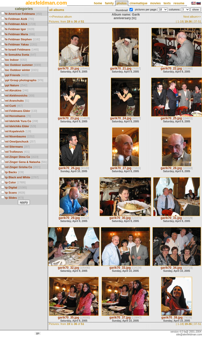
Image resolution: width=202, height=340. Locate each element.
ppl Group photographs (21, 80)
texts (167, 3)
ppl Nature (12, 85)
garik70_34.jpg (171, 267)
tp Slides (11, 197)
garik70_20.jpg (68, 68)
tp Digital (11, 187)
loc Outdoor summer (19, 64)
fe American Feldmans (20, 13)
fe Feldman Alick (16, 24)
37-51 (197, 21)
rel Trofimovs (14, 151)
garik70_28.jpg (171, 168)
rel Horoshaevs (15, 116)
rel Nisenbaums (15, 136)
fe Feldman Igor (15, 29)
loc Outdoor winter (17, 70)
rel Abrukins (13, 90)
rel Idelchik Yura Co (18, 121)
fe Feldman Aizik (16, 18)
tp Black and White (17, 177)
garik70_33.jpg (119, 267)
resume (178, 3)
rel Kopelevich (14, 131)
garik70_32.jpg (68, 267)
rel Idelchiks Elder (17, 126)
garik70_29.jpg (69, 218)
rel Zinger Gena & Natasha (22, 161)
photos (121, 3)
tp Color (10, 182)
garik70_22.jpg (171, 68)
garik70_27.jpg (120, 168)
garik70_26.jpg (69, 168)
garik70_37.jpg (119, 317)
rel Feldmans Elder (17, 110)
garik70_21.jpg (120, 68)
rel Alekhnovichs (16, 95)
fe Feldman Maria (16, 34)
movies (155, 3)
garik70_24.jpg (120, 118)
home (98, 3)
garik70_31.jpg (171, 218)
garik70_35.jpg (68, 317)
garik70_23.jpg (68, 118)
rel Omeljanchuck (17, 141)
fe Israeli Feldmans (17, 49)
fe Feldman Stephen (18, 39)
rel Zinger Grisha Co (18, 167)
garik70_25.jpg (171, 118)
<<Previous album (60, 16)
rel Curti (10, 105)
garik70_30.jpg (119, 218)
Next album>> (192, 16)
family (109, 3)
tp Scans (11, 192)
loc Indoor (12, 59)
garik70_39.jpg (172, 317)
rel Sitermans (14, 146)
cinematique (138, 3)
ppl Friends (12, 75)
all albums (56, 10)
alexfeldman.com (46, 3)
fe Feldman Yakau (17, 44)
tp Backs (11, 172)
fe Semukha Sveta (17, 54)
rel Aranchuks (14, 100)
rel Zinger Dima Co (17, 156)
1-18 (180, 21)
